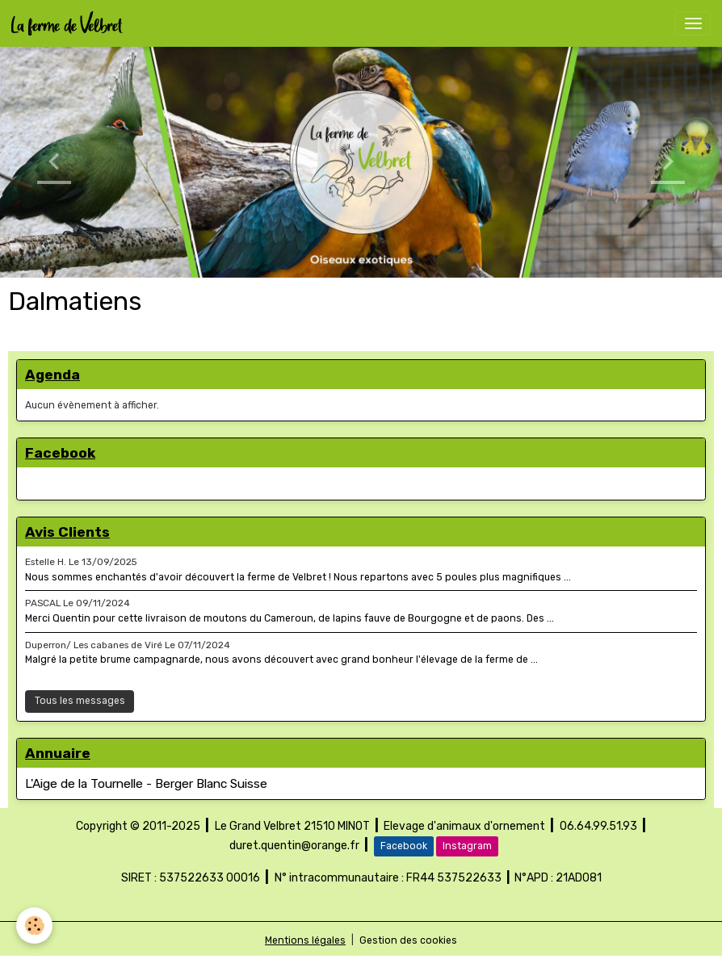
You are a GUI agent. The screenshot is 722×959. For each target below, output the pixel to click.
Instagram (467, 846)
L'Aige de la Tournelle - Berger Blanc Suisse (146, 784)
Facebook (403, 846)
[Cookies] (34, 925)
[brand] (69, 23)
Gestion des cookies (408, 940)
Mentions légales (305, 940)
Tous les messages (80, 700)
